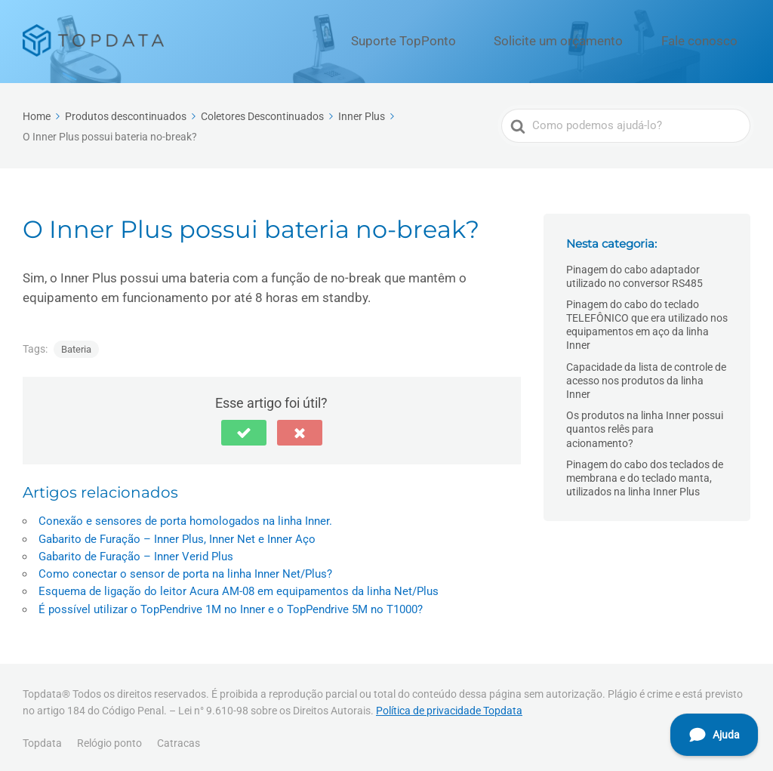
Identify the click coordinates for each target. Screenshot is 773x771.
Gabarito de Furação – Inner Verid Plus (135, 553)
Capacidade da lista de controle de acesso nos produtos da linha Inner (646, 376)
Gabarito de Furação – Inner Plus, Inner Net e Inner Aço (177, 535)
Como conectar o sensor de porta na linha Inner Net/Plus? (185, 571)
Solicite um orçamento (593, 40)
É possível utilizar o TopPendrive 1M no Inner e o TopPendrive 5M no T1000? (230, 605)
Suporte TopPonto (466, 40)
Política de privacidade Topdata (449, 707)
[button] (243, 430)
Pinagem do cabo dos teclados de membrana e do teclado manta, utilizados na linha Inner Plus (644, 474)
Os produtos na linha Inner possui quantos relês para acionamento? (644, 426)
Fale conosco (710, 40)
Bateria (76, 346)
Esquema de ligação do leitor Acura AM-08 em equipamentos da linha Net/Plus (238, 588)
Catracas (178, 740)
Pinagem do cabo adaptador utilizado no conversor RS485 (634, 272)
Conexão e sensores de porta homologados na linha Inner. (185, 518)
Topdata (42, 740)
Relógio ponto (109, 740)
